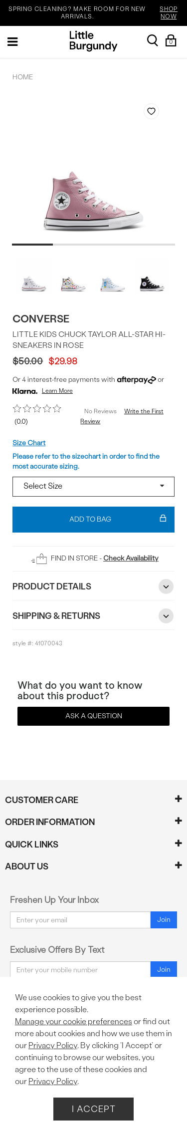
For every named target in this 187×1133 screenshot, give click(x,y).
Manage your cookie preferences (73, 1021)
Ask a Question (93, 716)
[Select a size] (93, 487)
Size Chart (28, 443)
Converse (40, 318)
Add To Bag (118, 520)
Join (164, 919)
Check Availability (131, 558)
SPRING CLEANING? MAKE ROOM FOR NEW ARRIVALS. (96, 12)
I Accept (94, 1109)
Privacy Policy (52, 1045)
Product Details (93, 586)
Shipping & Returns (93, 615)
